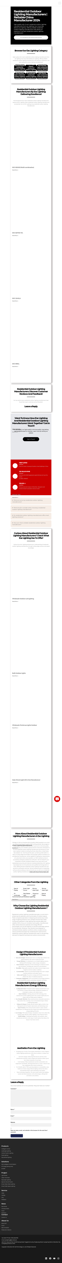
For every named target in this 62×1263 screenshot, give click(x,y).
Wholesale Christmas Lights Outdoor (24, 725)
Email (12, 1116)
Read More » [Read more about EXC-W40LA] (15, 301)
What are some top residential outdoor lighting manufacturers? (27, 501)
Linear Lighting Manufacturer (22, 845)
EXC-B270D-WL (17, 233)
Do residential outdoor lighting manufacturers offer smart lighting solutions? (30, 516)
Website (13, 1122)
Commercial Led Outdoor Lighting (23, 897)
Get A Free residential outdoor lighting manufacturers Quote (31, 37)
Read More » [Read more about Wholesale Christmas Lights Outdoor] (15, 727)
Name (13, 1109)
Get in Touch (31, 439)
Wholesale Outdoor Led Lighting (23, 599)
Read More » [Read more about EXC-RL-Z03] (15, 497)
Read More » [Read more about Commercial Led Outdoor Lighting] (15, 899)
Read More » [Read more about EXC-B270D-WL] (15, 235)
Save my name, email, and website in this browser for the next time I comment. (29, 1131)
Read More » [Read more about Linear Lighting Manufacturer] (15, 848)
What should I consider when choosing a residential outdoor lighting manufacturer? (28, 508)
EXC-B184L (15, 364)
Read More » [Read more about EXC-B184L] (15, 366)
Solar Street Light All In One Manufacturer (26, 780)
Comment (14, 1088)
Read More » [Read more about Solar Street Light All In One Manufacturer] (15, 782)
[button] (59, 3)
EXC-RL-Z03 (16, 495)
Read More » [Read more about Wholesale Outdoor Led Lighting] (15, 601)
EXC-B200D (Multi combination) (23, 167)
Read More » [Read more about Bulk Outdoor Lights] (15, 675)
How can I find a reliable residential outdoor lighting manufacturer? (28, 523)
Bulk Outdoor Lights (19, 673)
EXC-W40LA (16, 298)
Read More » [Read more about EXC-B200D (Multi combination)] (15, 170)
